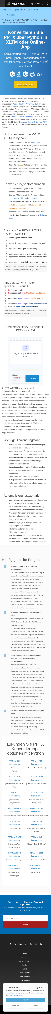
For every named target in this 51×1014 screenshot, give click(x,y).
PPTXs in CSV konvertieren (14, 762)
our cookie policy (16, 995)
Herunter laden (25, 84)
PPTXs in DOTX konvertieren (14, 810)
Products (24, 957)
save (10, 152)
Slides (11, 218)
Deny (35, 1006)
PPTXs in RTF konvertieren (14, 822)
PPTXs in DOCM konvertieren (14, 778)
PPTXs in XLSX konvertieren (14, 867)
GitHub (36, 270)
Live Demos (25, 972)
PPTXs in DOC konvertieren (36, 762)
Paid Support (25, 980)
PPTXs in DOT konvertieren (14, 794)
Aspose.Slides (19, 198)
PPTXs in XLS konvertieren (36, 838)
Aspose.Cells (33, 198)
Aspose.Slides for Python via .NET (25, 117)
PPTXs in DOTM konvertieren (36, 794)
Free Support (25, 976)
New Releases (25, 961)
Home (24, 953)
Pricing (25, 965)
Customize (15, 1006)
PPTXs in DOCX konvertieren (36, 778)
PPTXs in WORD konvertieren (14, 838)
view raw (43, 266)
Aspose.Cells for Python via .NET (34, 122)
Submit (25, 924)
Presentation (35, 143)
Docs (25, 969)
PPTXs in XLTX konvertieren (36, 867)
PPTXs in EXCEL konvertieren (36, 810)
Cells (42, 215)
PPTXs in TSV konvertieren (36, 822)
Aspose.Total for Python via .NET (25, 104)
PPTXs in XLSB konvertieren (14, 854)
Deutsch (35, 4)
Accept (25, 1000)
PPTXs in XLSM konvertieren (36, 854)
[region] (25, 250)
